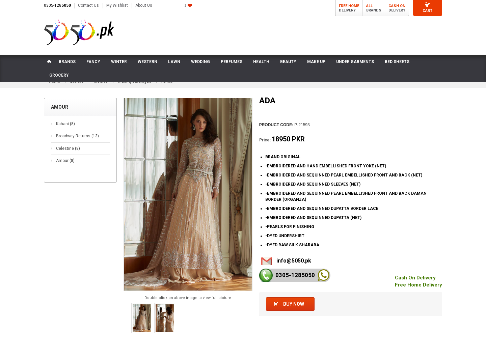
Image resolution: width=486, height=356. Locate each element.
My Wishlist (117, 5)
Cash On (396, 6)
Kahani (65, 123)
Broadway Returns (77, 136)
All (369, 6)
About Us (143, 5)
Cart (427, 10)
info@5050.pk (293, 260)
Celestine (68, 148)
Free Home (349, 6)
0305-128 (57, 5)
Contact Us (88, 5)
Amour (65, 161)
